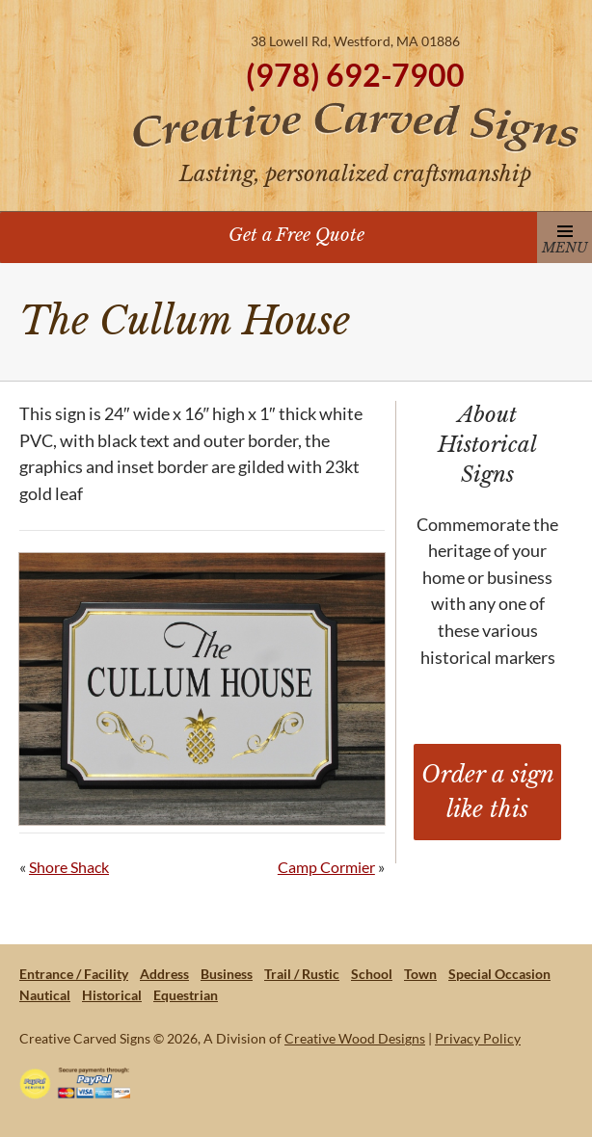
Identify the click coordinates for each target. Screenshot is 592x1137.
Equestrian (185, 995)
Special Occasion (499, 973)
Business (227, 973)
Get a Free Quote (296, 235)
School (371, 973)
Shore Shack (69, 867)
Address (164, 973)
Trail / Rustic (301, 973)
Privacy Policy (478, 1038)
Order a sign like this (487, 791)
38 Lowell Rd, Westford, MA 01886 (355, 41)
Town (420, 973)
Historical (112, 995)
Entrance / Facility (73, 973)
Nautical (44, 995)
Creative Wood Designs (354, 1038)
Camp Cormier (326, 867)
